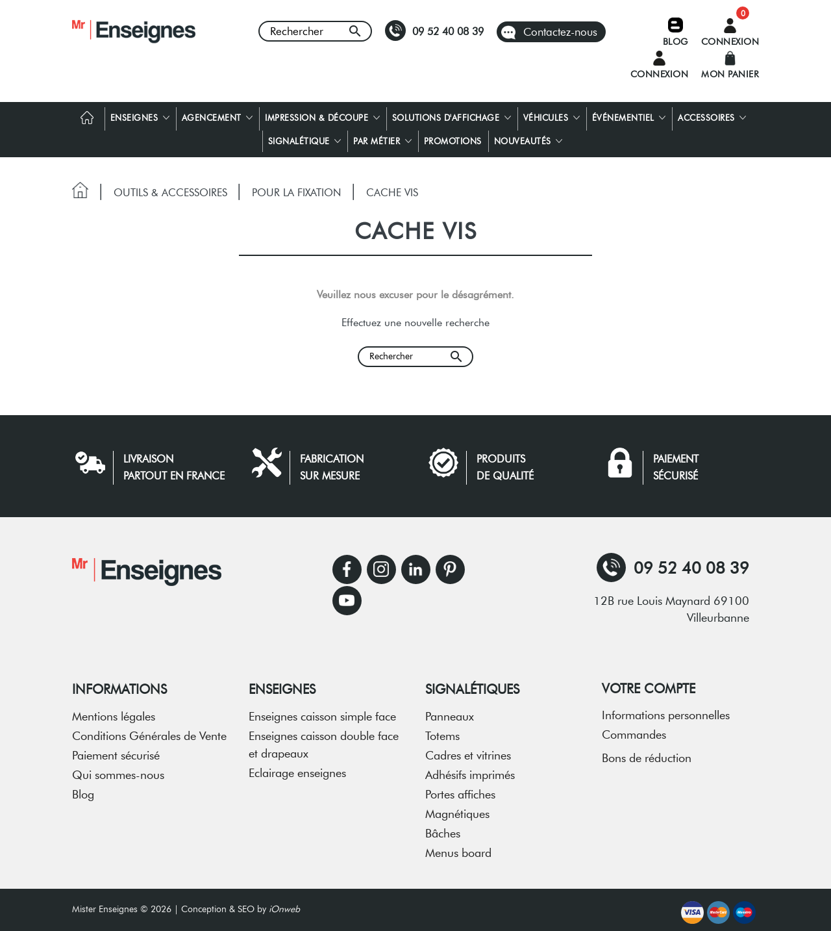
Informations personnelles (666, 711)
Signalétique (304, 136)
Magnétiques (457, 809)
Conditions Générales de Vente (149, 731)
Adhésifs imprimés (470, 770)
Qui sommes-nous (118, 770)
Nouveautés (528, 136)
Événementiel (629, 113)
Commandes (634, 730)
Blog (83, 790)
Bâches (442, 829)
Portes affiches (460, 790)
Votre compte (648, 684)
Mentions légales (113, 712)
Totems (442, 731)
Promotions (453, 136)
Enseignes (139, 113)
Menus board (458, 848)
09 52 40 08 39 (434, 30)
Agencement (217, 113)
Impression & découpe (322, 113)
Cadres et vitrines (468, 751)
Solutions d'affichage (451, 113)
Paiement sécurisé (116, 751)
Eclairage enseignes (297, 768)
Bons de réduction (646, 753)
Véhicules (551, 113)
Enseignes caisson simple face (322, 712)
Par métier (382, 136)
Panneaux (449, 712)
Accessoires (712, 113)
